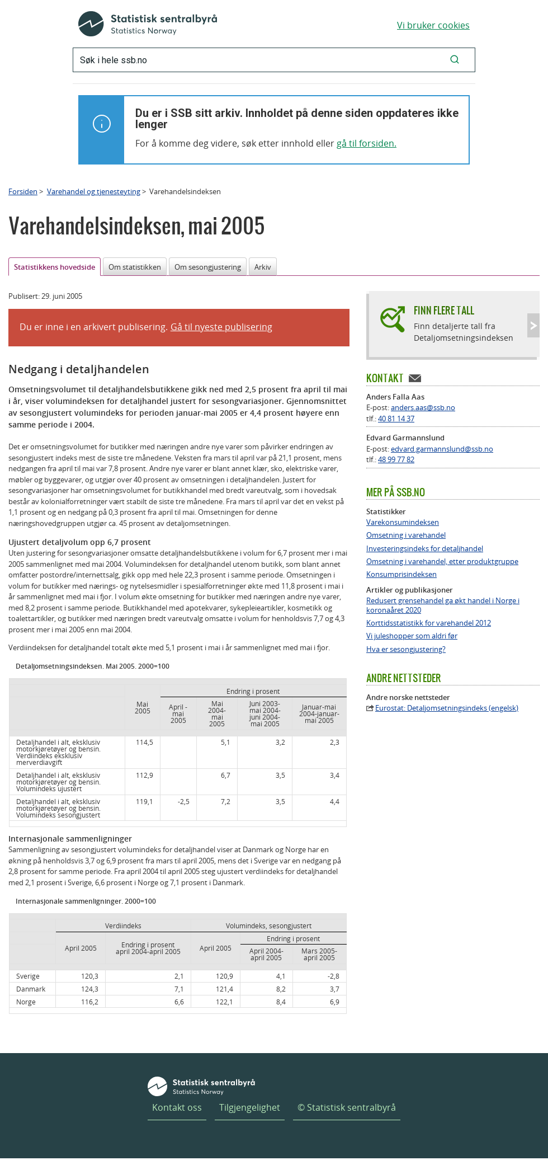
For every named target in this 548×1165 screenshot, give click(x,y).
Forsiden (22, 191)
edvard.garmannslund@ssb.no (442, 449)
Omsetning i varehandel (406, 535)
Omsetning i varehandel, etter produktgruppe (442, 561)
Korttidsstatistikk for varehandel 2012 (428, 623)
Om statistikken (134, 267)
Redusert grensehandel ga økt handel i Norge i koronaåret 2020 (442, 605)
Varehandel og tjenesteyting (93, 191)
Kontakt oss (177, 1107)
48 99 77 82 (396, 459)
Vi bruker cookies (433, 25)
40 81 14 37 (396, 419)
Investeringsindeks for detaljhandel (424, 548)
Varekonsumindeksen (402, 522)
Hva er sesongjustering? (406, 649)
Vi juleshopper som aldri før (411, 636)
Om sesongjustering (207, 267)
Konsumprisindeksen (401, 574)
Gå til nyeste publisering (221, 327)
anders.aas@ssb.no (423, 407)
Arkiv (262, 267)
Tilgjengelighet (249, 1107)
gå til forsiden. (366, 143)
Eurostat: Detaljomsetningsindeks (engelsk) (446, 708)
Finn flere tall (444, 310)
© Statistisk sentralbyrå (346, 1107)
